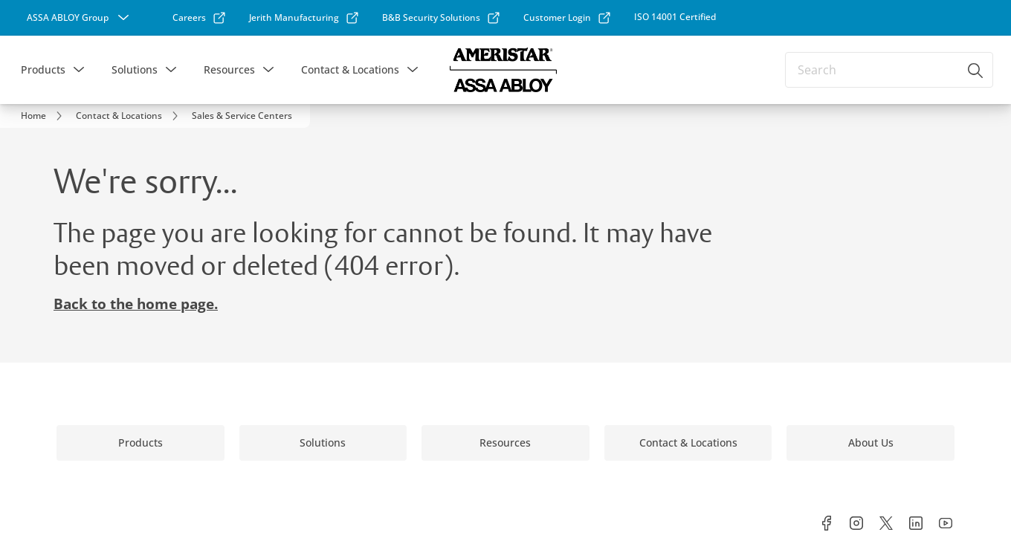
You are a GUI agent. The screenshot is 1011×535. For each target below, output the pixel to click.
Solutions (135, 69)
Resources (229, 69)
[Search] (976, 70)
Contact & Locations (350, 69)
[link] (182, 17)
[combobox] (889, 70)
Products (43, 69)
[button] (79, 70)
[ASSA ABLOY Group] (70, 18)
